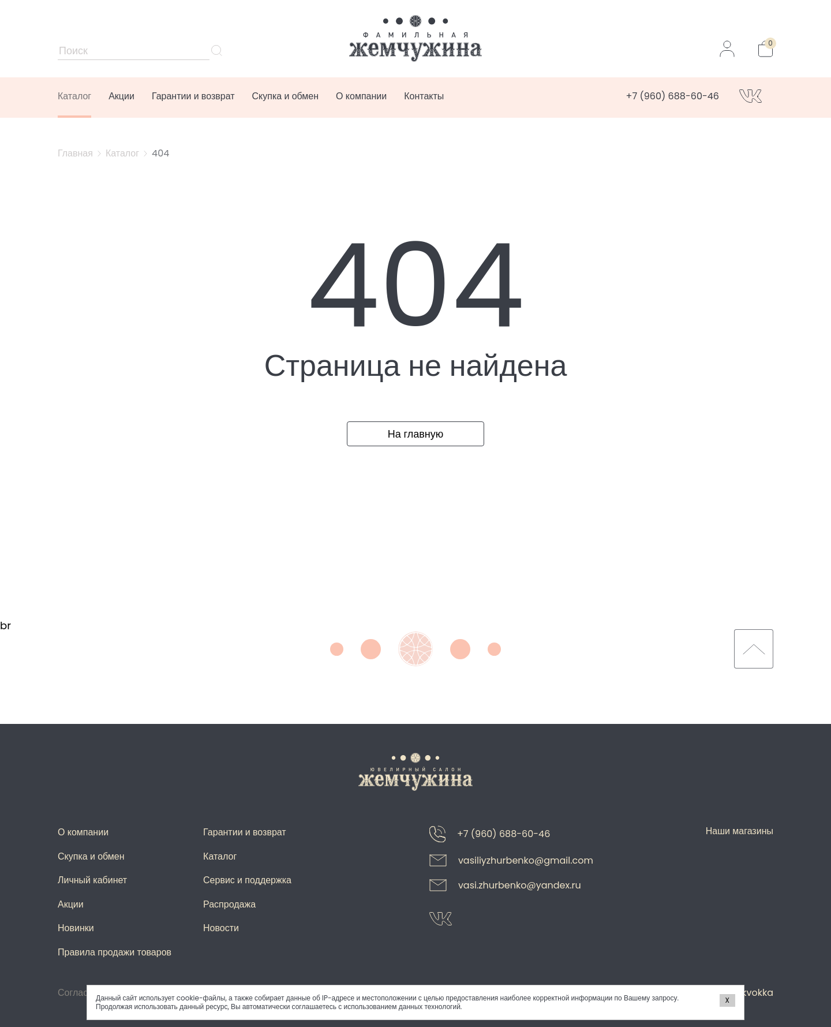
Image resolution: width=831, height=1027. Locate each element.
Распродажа (229, 904)
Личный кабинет (92, 880)
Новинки (76, 928)
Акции (121, 96)
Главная (75, 153)
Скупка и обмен (285, 96)
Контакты (424, 96)
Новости (221, 928)
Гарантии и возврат (193, 96)
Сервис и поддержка (247, 880)
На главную (416, 434)
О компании (361, 96)
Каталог (74, 96)
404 (160, 153)
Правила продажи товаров (114, 952)
